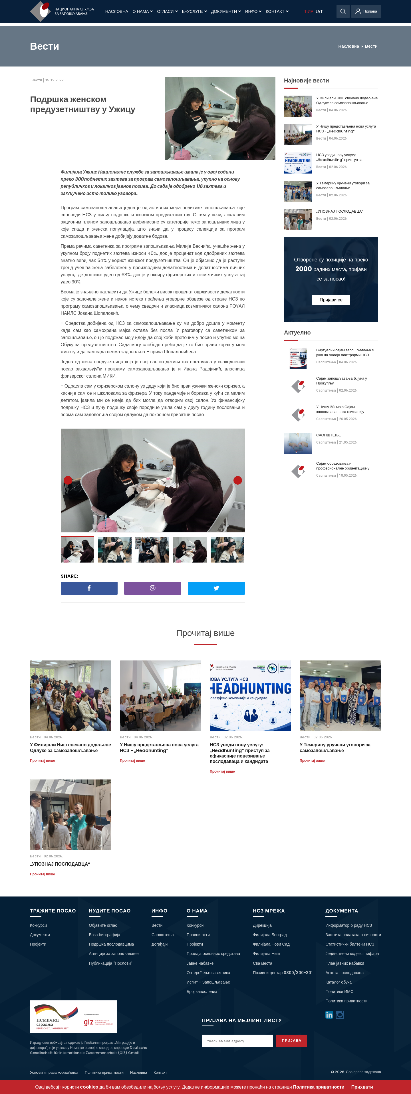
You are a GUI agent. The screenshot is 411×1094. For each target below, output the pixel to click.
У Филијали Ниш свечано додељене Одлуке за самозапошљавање (347, 100)
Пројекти (38, 944)
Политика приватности (346, 1001)
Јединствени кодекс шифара (352, 953)
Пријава (297, 1040)
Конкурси (38, 925)
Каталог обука (338, 982)
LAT (319, 11)
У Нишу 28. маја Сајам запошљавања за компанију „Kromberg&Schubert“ (340, 409)
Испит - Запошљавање (208, 982)
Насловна (116, 11)
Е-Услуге (194, 11)
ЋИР (308, 11)
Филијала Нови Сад (271, 944)
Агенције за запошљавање (114, 953)
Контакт (277, 11)
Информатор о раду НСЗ (348, 925)
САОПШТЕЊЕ (328, 435)
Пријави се (331, 300)
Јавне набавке (200, 963)
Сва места (262, 963)
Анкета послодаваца (344, 973)
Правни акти (198, 935)
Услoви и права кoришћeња (54, 1072)
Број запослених (202, 991)
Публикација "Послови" (110, 963)
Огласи (167, 11)
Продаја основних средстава (213, 953)
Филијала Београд (270, 935)
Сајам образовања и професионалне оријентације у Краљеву (342, 466)
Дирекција (262, 925)
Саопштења (326, 362)
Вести (371, 46)
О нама (142, 11)
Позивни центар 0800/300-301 (283, 973)
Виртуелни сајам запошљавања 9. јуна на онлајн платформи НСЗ (345, 352)
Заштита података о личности (353, 935)
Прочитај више (42, 760)
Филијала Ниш (266, 953)
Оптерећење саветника (208, 973)
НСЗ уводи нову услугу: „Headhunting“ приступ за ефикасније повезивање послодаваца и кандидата (339, 157)
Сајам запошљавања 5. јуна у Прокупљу (341, 381)
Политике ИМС (339, 991)
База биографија (104, 935)
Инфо (253, 11)
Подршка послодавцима (111, 944)
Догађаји (160, 944)
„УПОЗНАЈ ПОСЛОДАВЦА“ (339, 211)
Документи (226, 11)
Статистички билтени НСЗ (349, 944)
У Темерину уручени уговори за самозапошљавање (343, 185)
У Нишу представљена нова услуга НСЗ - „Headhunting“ (346, 129)
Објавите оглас (103, 925)
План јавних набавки (344, 963)
